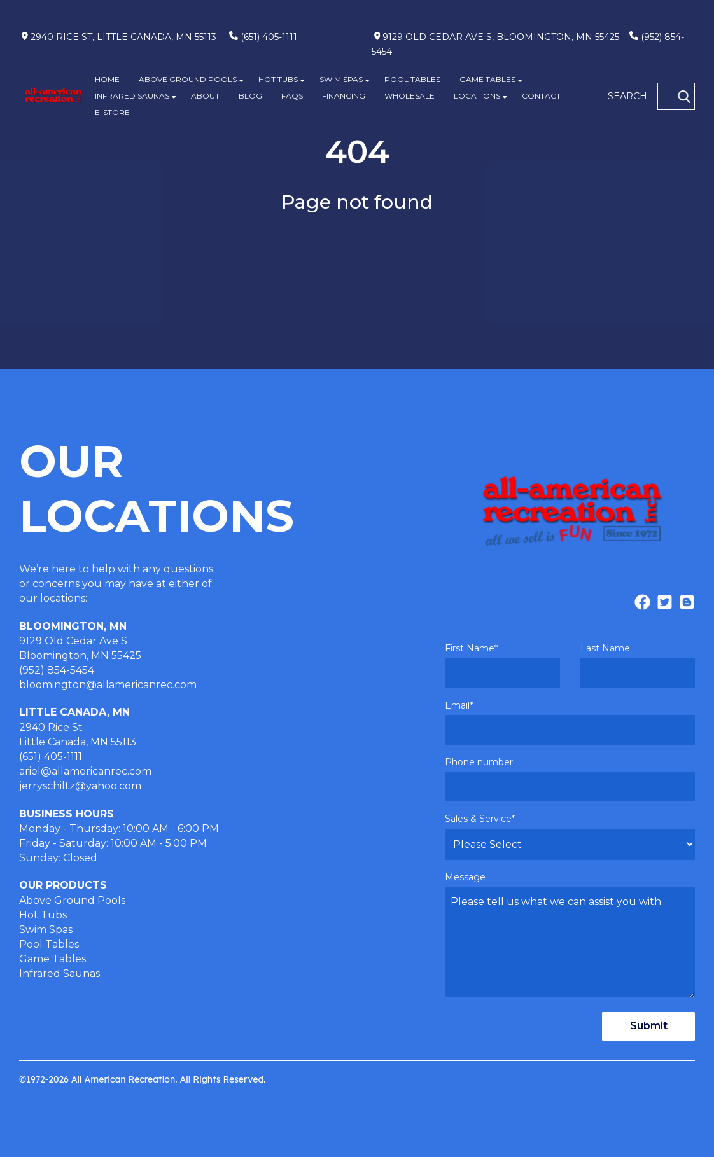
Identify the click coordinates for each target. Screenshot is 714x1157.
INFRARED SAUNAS (132, 95)
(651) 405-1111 (269, 37)
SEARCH (627, 96)
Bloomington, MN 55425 (80, 655)
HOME (107, 79)
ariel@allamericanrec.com (85, 771)
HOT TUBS (278, 79)
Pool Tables (49, 944)
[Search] (684, 96)
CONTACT (541, 95)
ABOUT (205, 95)
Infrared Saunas (59, 973)
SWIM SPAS (341, 79)
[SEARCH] (676, 96)
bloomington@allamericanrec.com (108, 685)
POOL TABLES (412, 79)
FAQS (292, 95)
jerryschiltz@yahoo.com (80, 786)
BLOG (250, 95)
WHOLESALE (409, 95)
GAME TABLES (487, 79)
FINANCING (343, 95)
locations (62, 598)
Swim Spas (46, 930)
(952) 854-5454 (56, 670)
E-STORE (112, 112)
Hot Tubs (43, 915)
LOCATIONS (477, 95)
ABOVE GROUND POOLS (188, 79)
